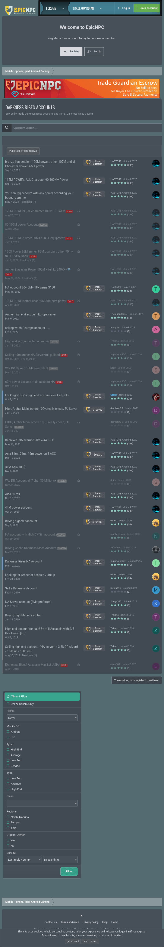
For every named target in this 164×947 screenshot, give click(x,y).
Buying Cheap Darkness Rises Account (30, 548)
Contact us (50, 922)
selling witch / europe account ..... (27, 328)
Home (114, 922)
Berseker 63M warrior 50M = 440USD (29, 440)
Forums (51, 8)
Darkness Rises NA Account (23, 561)
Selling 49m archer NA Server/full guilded (32, 355)
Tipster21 (115, 287)
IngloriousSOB (118, 354)
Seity (113, 367)
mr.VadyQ (115, 587)
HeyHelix (115, 547)
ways (113, 520)
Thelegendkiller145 (121, 313)
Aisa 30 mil (12, 494)
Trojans (114, 340)
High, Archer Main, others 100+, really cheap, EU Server (41, 408)
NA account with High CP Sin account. (30, 534)
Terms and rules (70, 922)
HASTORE (116, 161)
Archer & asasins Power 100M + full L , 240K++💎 (38, 269)
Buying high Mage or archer (23, 615)
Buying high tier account (21, 521)
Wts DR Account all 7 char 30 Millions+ (30, 480)
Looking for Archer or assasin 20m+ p (30, 575)
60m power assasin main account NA (30, 381)
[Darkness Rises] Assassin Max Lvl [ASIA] (32, 664)
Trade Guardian (83, 8)
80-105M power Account (21, 224)
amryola (114, 327)
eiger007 (115, 664)
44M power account (18, 507)
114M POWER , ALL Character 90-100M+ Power (36, 179)
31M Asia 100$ (15, 467)
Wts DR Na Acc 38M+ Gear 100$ (26, 368)
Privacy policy (90, 922)
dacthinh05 (116, 408)
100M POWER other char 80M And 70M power (35, 301)
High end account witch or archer (27, 341)
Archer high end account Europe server (30, 314)
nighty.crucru (117, 534)
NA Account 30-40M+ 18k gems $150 (30, 287)
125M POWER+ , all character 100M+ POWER (35, 211)
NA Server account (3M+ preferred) (28, 602)
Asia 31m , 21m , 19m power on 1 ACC (30, 453)
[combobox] (82, 127)
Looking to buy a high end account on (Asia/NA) (37, 395)
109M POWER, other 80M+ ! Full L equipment (34, 238)
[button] (64, 8)
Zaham (114, 628)
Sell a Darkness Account (21, 588)
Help (105, 922)
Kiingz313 (116, 601)
